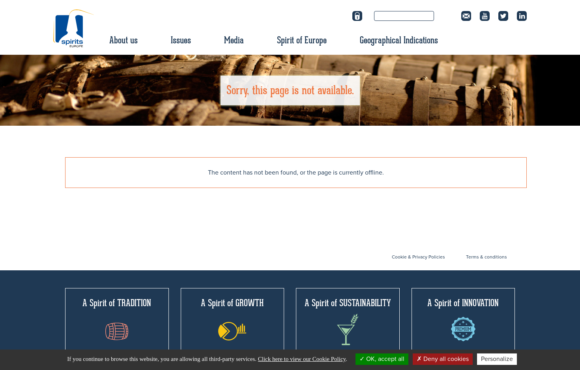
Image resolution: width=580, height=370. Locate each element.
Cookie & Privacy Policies (418, 257)
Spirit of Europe (302, 40)
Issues (181, 40)
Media (234, 40)
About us (123, 40)
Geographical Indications (399, 40)
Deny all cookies (443, 359)
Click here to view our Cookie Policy (302, 359)
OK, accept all (381, 359)
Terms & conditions (486, 257)
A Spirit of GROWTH (232, 318)
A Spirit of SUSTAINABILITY (348, 321)
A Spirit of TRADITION (116, 318)
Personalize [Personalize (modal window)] (497, 359)
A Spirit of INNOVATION (463, 319)
